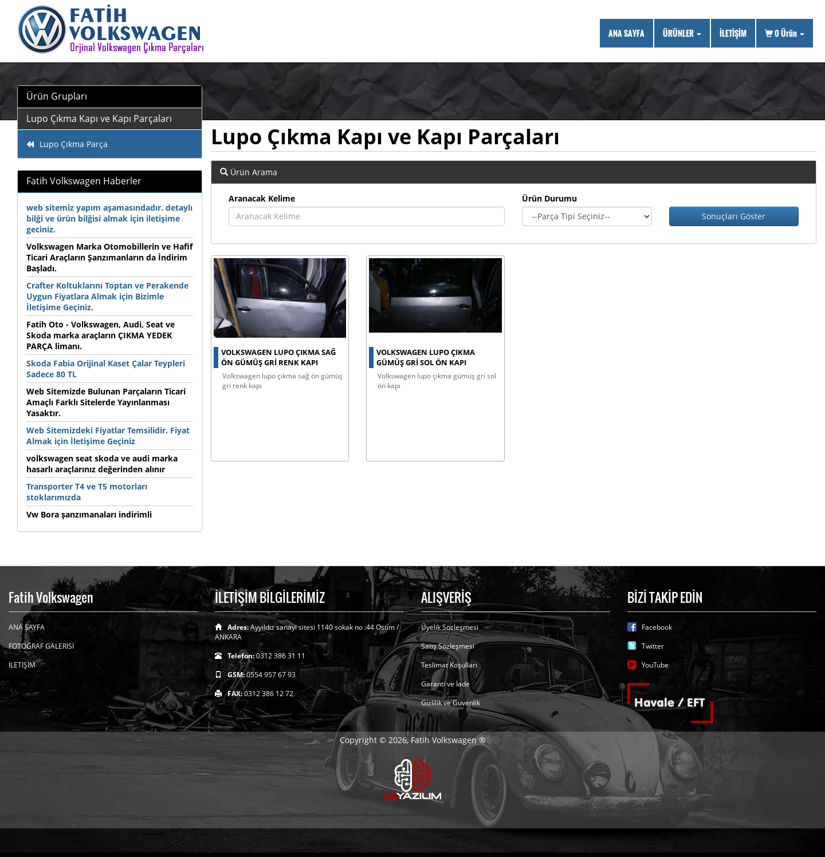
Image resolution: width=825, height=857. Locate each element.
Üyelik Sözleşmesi (449, 627)
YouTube (655, 665)
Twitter (653, 646)
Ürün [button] (784, 33)
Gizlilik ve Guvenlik (450, 703)
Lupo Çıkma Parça (67, 144)
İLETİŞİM (733, 33)
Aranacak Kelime (262, 198)
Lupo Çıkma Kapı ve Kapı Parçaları (99, 118)
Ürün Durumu (549, 198)
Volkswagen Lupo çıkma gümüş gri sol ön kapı (425, 357)
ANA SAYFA (626, 33)
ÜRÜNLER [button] (682, 33)
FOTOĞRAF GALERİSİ (41, 646)
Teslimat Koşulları (449, 665)
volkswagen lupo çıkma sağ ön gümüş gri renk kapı (278, 357)
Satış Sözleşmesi (447, 646)
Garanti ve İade (445, 684)
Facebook (657, 627)
